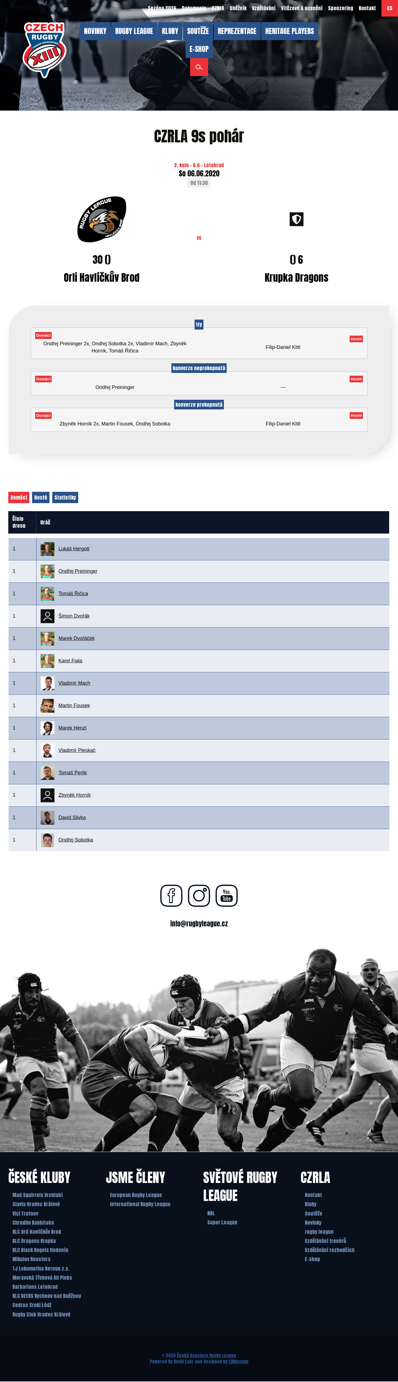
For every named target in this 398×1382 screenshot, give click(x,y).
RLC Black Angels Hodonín (40, 1250)
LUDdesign (238, 1362)
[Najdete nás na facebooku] (171, 896)
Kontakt (313, 1195)
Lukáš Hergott (74, 549)
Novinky (313, 1223)
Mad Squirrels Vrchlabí (37, 1195)
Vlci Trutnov (25, 1214)
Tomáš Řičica (73, 593)
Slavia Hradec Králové (36, 1204)
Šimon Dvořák (74, 616)
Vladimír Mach (74, 683)
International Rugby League (140, 1204)
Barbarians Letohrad (35, 1287)
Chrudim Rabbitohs (33, 1223)
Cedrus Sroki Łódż (31, 1305)
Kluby (310, 1204)
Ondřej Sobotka (76, 840)
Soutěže (313, 1214)
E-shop (312, 1259)
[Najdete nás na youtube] (227, 896)
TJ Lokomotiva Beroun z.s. (41, 1269)
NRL (211, 1213)
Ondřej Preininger (78, 571)
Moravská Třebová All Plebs (42, 1278)
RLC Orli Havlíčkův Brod (36, 1232)
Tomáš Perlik (73, 772)
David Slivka (72, 817)
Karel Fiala (70, 660)
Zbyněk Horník (75, 795)
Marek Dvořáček (77, 638)
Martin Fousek (74, 705)
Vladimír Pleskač (77, 750)
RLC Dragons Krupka (34, 1241)
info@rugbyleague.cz (199, 924)
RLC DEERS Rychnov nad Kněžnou (46, 1296)
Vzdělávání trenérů (325, 1241)
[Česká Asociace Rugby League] (44, 50)
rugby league (319, 1232)
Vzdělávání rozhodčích (330, 1250)
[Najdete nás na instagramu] (199, 896)
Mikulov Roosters (31, 1259)
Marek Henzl (73, 728)
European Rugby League (136, 1195)
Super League (222, 1222)
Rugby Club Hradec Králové (41, 1315)
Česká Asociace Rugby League (206, 1356)
